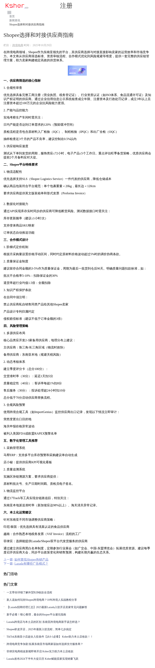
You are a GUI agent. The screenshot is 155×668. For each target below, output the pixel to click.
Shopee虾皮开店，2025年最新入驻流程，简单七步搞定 (39, 629)
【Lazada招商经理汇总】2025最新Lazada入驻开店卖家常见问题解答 (47, 607)
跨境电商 (17, 45)
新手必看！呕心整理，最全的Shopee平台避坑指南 (36, 614)
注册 (66, 5)
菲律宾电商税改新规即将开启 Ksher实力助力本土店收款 (40, 651)
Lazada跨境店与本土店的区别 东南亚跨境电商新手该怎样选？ (43, 621)
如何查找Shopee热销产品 (31, 559)
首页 (12, 16)
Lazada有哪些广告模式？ (31, 563)
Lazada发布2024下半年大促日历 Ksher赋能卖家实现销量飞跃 (42, 658)
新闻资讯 (14, 20)
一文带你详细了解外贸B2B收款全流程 (29, 592)
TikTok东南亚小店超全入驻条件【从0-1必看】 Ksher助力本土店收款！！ (50, 636)
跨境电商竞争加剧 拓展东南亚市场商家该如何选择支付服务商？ (45, 644)
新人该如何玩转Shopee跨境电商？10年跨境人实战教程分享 (42, 599)
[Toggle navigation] (26, 7)
